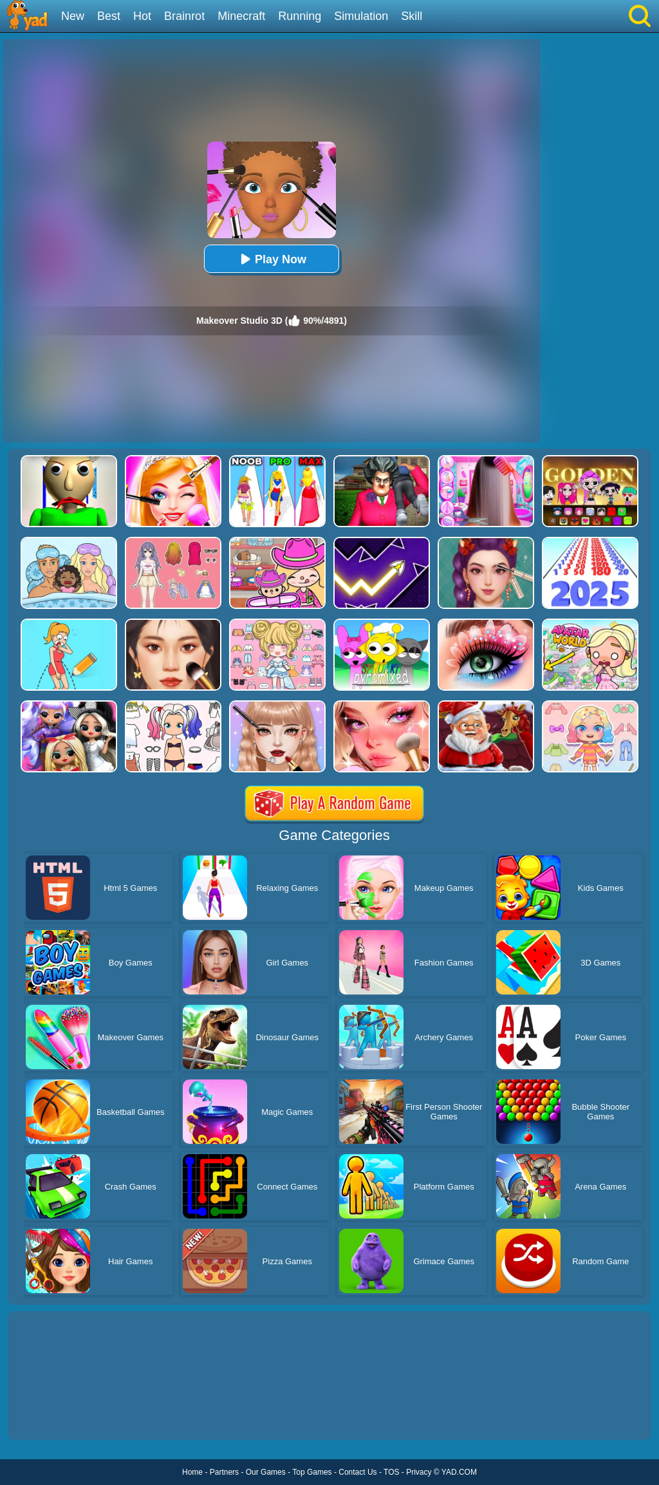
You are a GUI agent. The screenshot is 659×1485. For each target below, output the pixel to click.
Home (192, 1472)
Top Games (311, 1472)
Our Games (266, 1472)
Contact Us (357, 1472)
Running (299, 16)
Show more (51, 1415)
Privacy (418, 1472)
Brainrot (184, 16)
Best (108, 16)
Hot (142, 16)
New (72, 16)
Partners (224, 1472)
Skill (411, 16)
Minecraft (241, 16)
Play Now (271, 259)
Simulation (361, 16)
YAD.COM (459, 1472)
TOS (391, 1472)
